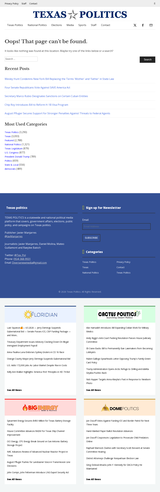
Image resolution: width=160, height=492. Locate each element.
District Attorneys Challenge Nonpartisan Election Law (112, 458)
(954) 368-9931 (22, 259)
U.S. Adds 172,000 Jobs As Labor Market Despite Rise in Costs (37, 365)
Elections (56, 25)
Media (70, 25)
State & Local (11, 164)
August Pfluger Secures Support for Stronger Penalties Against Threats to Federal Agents (57, 113)
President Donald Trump (17, 156)
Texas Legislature (13, 148)
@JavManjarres (13, 236)
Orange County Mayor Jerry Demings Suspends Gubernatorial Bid (38, 358)
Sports (82, 25)
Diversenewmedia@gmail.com (29, 262)
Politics (8, 160)
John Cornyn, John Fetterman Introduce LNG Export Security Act (38, 472)
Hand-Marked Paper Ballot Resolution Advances (109, 431)
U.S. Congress (12, 152)
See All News (14, 390)
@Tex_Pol (20, 255)
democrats (10, 168)
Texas (8, 136)
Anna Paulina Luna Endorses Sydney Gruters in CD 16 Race (35, 352)
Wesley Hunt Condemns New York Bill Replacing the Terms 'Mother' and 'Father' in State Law (59, 79)
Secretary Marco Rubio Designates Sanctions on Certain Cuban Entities (46, 96)
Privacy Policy (11, 3)
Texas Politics (15, 25)
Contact (33, 3)
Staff (24, 3)
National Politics (37, 25)
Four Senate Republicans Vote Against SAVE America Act (37, 87)
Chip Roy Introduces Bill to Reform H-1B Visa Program (36, 104)
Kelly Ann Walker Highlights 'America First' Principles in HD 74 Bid (38, 371)
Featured (9, 140)
